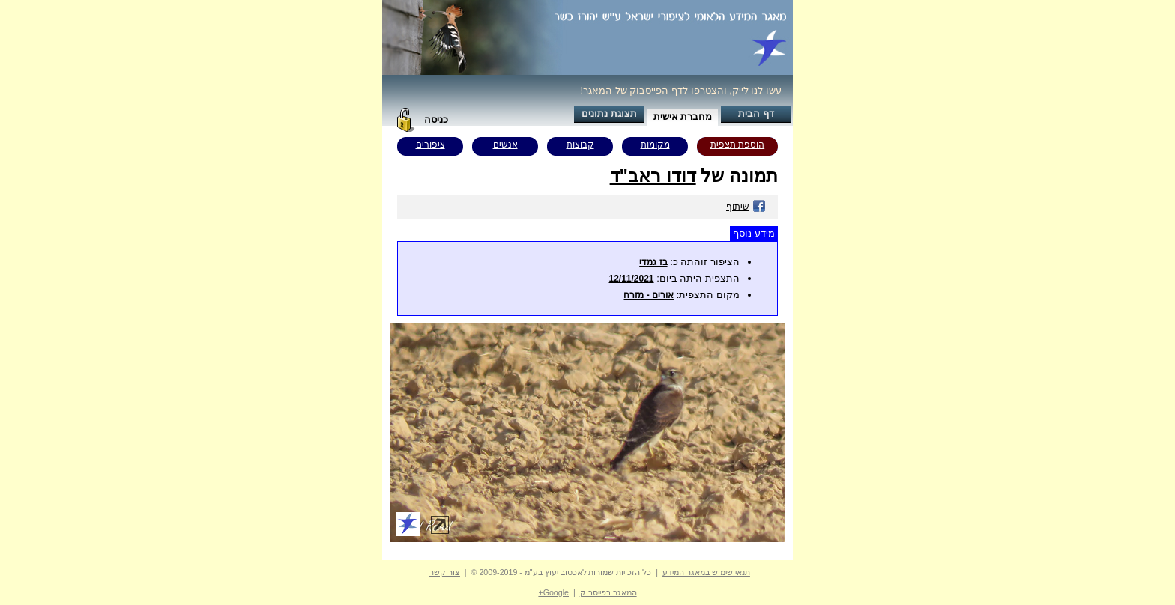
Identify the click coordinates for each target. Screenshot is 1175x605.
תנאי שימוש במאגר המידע (706, 572)
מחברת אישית (683, 116)
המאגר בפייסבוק (608, 592)
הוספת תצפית (737, 144)
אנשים (505, 144)
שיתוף (746, 206)
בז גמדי (653, 262)
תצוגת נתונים (609, 113)
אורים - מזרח (648, 295)
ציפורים (430, 144)
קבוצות (580, 144)
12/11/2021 (630, 278)
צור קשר (444, 572)
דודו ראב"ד (653, 175)
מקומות (655, 144)
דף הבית (756, 113)
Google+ (553, 592)
